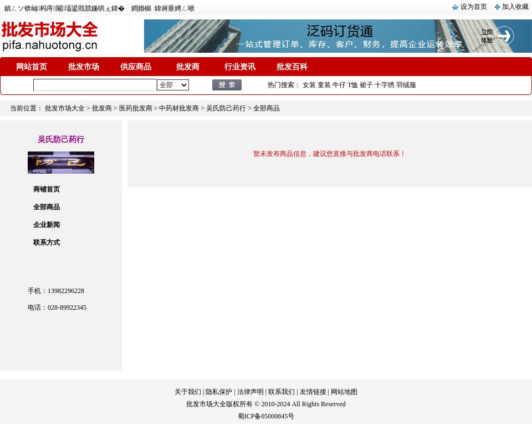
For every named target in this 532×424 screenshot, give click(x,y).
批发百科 (292, 67)
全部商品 (46, 207)
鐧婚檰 (141, 8)
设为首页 (474, 7)
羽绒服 (406, 85)
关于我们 (188, 392)
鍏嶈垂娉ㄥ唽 (175, 8)
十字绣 (385, 85)
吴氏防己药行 (226, 108)
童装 (324, 85)
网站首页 (31, 67)
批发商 (188, 67)
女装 (309, 85)
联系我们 (281, 392)
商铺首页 (46, 189)
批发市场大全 (65, 108)
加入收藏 (515, 7)
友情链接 (313, 392)
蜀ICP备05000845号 (266, 416)
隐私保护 (219, 392)
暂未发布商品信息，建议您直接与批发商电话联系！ (329, 154)
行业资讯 (239, 67)
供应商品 (135, 67)
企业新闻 (46, 225)
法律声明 (250, 392)
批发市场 (83, 67)
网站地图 (344, 392)
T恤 (352, 85)
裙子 (366, 85)
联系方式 (46, 242)
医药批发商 (135, 108)
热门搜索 (281, 85)
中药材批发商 (179, 108)
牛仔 (339, 85)
